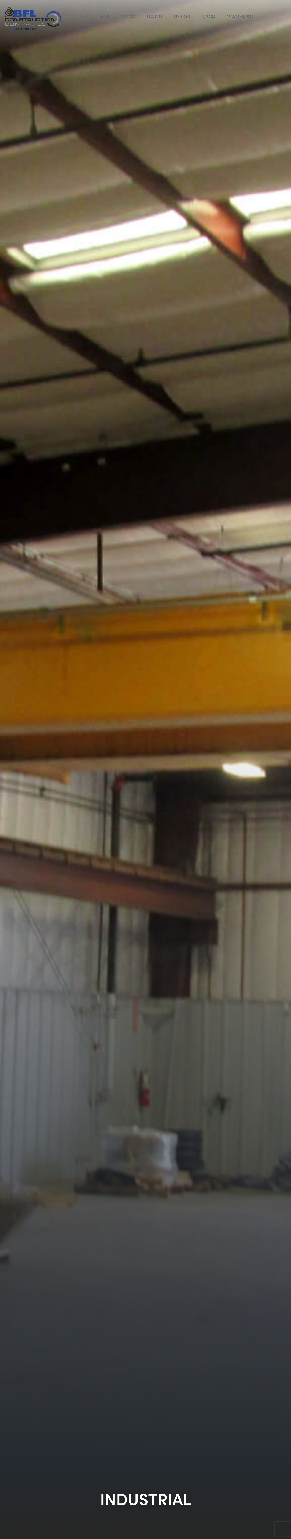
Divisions (182, 16)
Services (128, 16)
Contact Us (88, 25)
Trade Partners (240, 16)
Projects (155, 16)
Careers (209, 16)
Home (82, 16)
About (104, 16)
